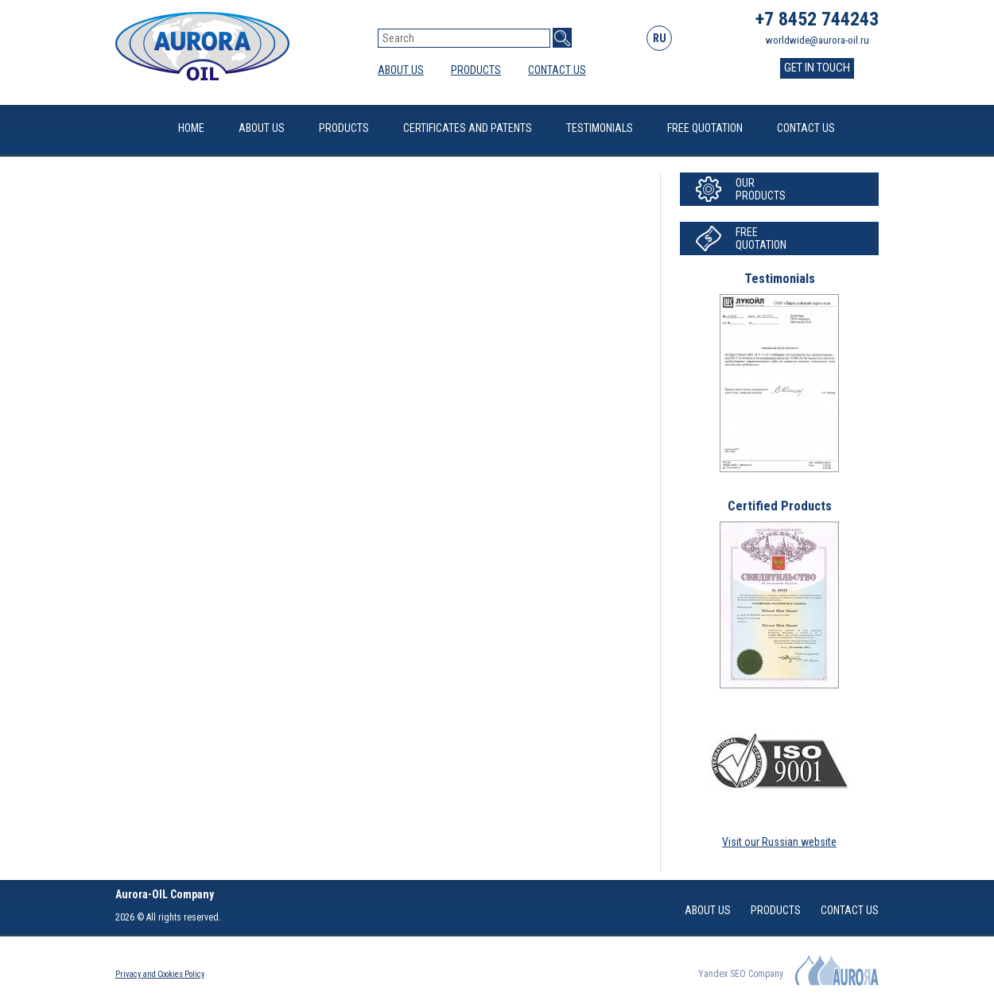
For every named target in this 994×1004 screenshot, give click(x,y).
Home (191, 128)
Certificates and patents (467, 128)
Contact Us (557, 70)
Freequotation (761, 238)
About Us (401, 70)
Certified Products (780, 506)
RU (659, 38)
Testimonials (599, 128)
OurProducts (761, 189)
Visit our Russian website (779, 841)
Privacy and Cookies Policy (159, 974)
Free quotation (705, 128)
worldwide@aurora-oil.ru (817, 40)
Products (476, 70)
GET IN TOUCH (817, 67)
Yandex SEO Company (740, 973)
